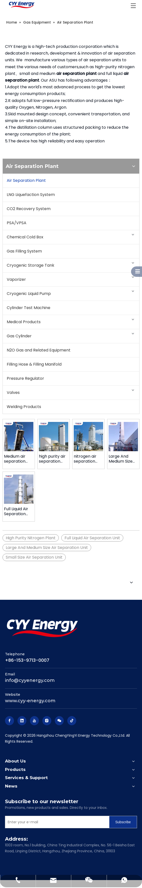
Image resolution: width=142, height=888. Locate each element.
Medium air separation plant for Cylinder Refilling (14, 459)
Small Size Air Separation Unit (34, 557)
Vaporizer (16, 279)
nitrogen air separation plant (85, 459)
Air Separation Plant (26, 180)
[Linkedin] (21, 720)
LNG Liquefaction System (31, 194)
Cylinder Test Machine (28, 308)
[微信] (59, 720)
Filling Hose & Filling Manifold (34, 364)
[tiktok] (71, 720)
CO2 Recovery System (29, 209)
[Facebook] (9, 720)
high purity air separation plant (52, 459)
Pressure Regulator (25, 378)
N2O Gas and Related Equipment (39, 350)
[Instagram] (46, 720)
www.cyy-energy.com (30, 700)
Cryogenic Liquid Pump (29, 293)
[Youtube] (34, 720)
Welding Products (24, 407)
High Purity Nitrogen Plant (31, 538)
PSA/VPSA (16, 223)
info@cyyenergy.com (30, 680)
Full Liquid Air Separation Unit (16, 511)
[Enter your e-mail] (56, 822)
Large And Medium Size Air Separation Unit (123, 459)
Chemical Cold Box (25, 237)
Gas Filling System (24, 251)
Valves (13, 392)
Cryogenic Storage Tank (30, 265)
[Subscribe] (123, 822)
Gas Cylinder (19, 336)
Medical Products (24, 322)
